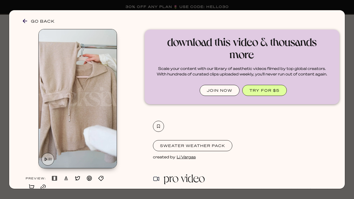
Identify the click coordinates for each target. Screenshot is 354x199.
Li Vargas (186, 156)
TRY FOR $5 (264, 90)
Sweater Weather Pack (192, 145)
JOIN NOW (219, 90)
